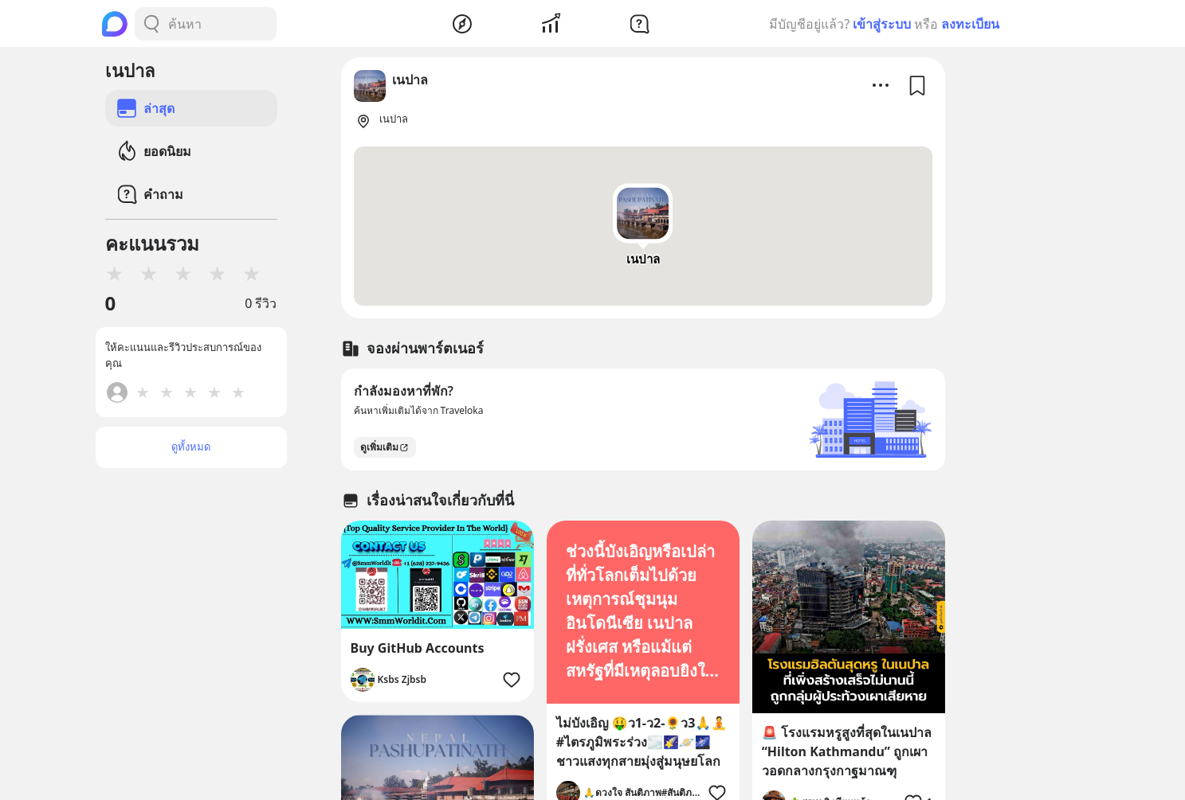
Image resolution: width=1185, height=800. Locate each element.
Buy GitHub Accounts (418, 648)
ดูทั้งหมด (190, 446)
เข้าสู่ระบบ (882, 24)
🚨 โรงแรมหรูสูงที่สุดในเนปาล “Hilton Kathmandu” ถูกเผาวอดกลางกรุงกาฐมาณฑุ (847, 751)
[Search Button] (151, 24)
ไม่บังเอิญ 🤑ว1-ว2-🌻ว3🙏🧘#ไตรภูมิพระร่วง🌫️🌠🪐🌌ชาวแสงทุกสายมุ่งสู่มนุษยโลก (642, 742)
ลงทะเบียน (970, 24)
